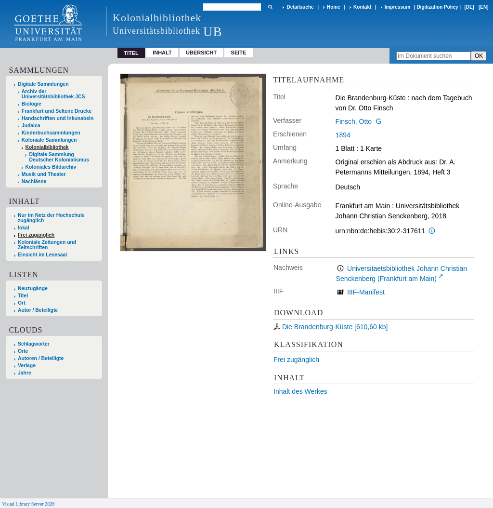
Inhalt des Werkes (300, 391)
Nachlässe (34, 181)
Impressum (397, 7)
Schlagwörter (34, 344)
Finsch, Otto (354, 121)
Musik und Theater (44, 174)
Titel (23, 295)
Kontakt (362, 7)
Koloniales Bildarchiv (51, 167)
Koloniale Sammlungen (49, 140)
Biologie (31, 104)
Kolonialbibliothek (47, 147)
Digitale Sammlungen (43, 84)
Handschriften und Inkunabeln (58, 118)
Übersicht (201, 52)
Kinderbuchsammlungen (51, 132)
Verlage (27, 365)
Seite (238, 52)
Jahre (24, 372)
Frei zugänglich (296, 359)
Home (333, 7)
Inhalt (162, 52)
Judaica (31, 125)
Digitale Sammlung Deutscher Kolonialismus (59, 157)
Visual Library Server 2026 (28, 504)
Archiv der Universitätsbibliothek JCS (53, 94)
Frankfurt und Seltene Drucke (57, 111)
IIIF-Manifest (366, 292)
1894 (343, 135)
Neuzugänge (33, 288)
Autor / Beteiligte (38, 310)
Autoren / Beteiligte (41, 358)
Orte (23, 351)
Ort (22, 303)
